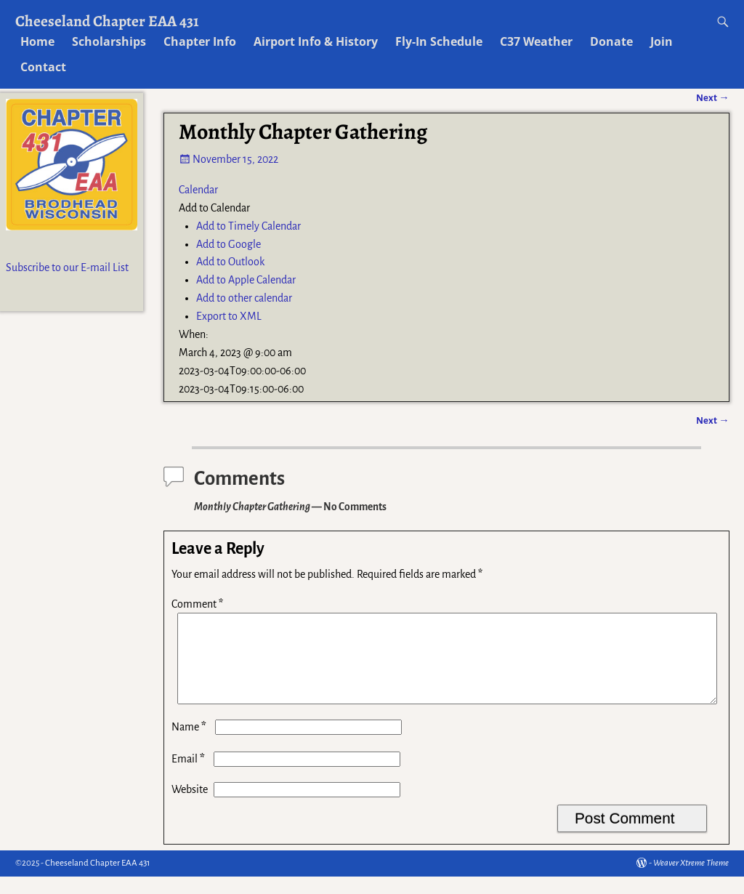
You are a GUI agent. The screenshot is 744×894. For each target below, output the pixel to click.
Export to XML (229, 316)
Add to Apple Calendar (246, 280)
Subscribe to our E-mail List (67, 267)
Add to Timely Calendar (248, 226)
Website (189, 807)
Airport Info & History (316, 41)
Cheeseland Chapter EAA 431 (107, 20)
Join (661, 41)
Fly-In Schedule (438, 41)
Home (37, 41)
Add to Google (228, 244)
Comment (198, 604)
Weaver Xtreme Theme (691, 880)
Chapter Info (199, 41)
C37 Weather (536, 41)
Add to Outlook (230, 261)
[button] (214, 208)
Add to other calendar (244, 298)
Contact (43, 67)
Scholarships (109, 41)
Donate (611, 41)
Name (190, 744)
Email (189, 776)
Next (712, 420)
